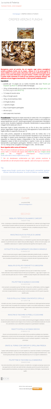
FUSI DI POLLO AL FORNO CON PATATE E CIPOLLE (25, 298)
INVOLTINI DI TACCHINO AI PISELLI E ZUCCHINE (25, 315)
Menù (46, 3)
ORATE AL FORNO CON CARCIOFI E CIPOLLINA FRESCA (25, 346)
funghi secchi (30, 170)
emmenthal (39, 170)
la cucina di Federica (30, 172)
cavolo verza (21, 170)
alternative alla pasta (16, 172)
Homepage (16, 14)
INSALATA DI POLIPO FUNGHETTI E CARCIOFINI (25, 266)
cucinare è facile (43, 172)
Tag (2, 168)
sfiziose (5, 172)
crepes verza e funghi (9, 170)
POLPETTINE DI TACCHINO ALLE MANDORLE (25, 360)
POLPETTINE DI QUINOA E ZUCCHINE (25, 282)
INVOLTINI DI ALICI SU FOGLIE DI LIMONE (25, 235)
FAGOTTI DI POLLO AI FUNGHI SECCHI (25, 329)
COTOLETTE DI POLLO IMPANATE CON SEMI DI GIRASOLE (25, 249)
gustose (46, 170)
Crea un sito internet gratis (25, 388)
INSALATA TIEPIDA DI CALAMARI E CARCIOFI (25, 218)
